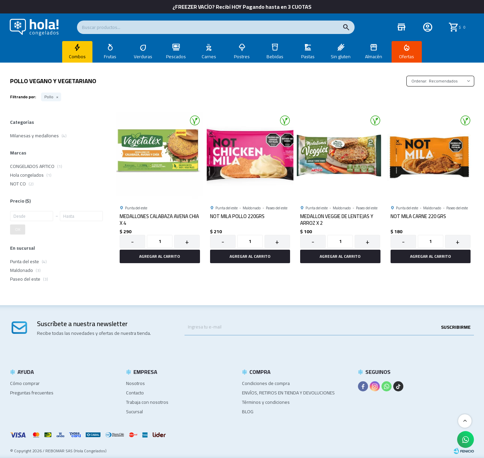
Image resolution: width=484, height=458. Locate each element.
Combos (77, 56)
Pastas (308, 56)
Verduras (143, 56)
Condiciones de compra (266, 383)
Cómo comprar (25, 383)
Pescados (176, 56)
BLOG (247, 411)
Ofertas (406, 56)
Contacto (135, 392)
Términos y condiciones (266, 402)
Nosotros (135, 383)
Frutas (110, 56)
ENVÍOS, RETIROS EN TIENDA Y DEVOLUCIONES (288, 392)
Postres (242, 56)
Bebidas (275, 56)
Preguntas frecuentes (31, 392)
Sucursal (134, 411)
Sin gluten (341, 56)
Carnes (209, 56)
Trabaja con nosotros (147, 402)
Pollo (48, 97)
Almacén (373, 56)
